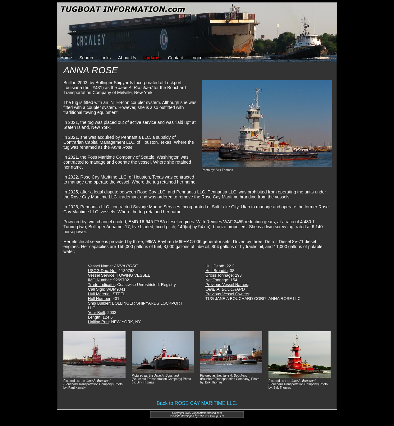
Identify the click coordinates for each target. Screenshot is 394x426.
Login (195, 57)
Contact (175, 57)
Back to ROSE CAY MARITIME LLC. (197, 403)
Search (86, 57)
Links (106, 57)
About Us (127, 57)
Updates (152, 57)
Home (66, 57)
